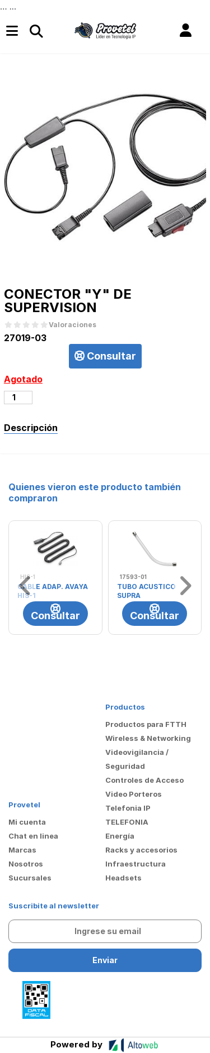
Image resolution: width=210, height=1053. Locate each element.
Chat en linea (33, 835)
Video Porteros (133, 793)
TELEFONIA (126, 821)
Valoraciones (72, 325)
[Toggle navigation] (36, 31)
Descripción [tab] (31, 427)
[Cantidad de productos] (18, 397)
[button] (186, 30)
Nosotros (25, 863)
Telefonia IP (128, 807)
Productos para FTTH (145, 724)
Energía (119, 835)
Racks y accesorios (141, 849)
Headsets (123, 877)
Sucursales (30, 877)
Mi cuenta (27, 821)
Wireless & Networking (148, 738)
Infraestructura (135, 863)
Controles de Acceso (144, 780)
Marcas (22, 849)
